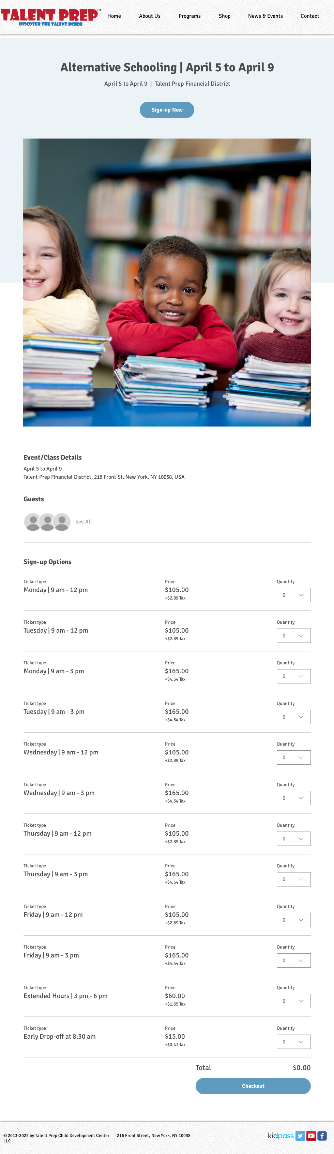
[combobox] (294, 595)
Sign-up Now (167, 109)
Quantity (286, 582)
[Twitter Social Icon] (300, 1136)
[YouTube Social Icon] (311, 1136)
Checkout (253, 1086)
